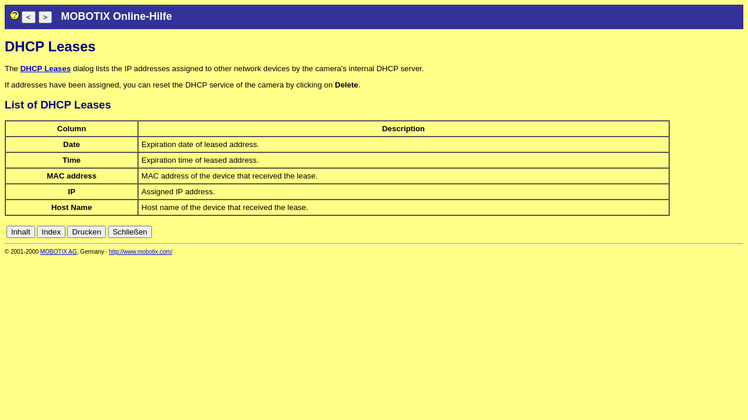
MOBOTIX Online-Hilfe (116, 16)
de (673, 232)
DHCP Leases (45, 68)
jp (727, 232)
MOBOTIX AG (58, 252)
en (686, 232)
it (718, 232)
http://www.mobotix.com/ (140, 252)
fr (709, 232)
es (699, 232)
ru (738, 232)
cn (660, 232)
